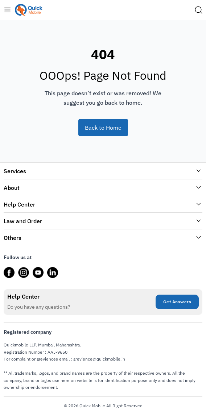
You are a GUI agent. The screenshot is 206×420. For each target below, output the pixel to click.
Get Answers (177, 301)
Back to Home (103, 127)
